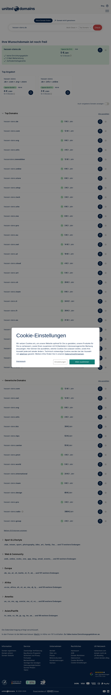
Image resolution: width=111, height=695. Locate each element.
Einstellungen (60, 362)
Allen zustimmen (82, 362)
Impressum (21, 361)
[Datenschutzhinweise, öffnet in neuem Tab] (74, 354)
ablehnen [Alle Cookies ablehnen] (24, 354)
